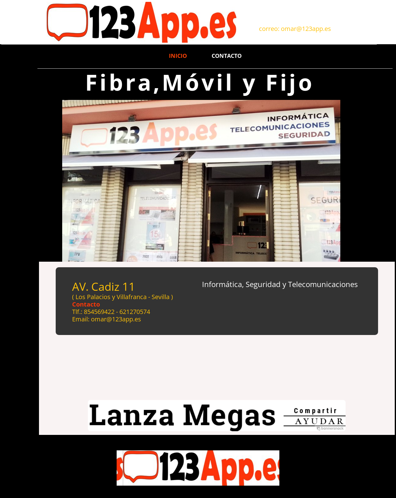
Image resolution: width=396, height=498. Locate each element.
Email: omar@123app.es (106, 319)
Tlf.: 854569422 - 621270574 (111, 311)
